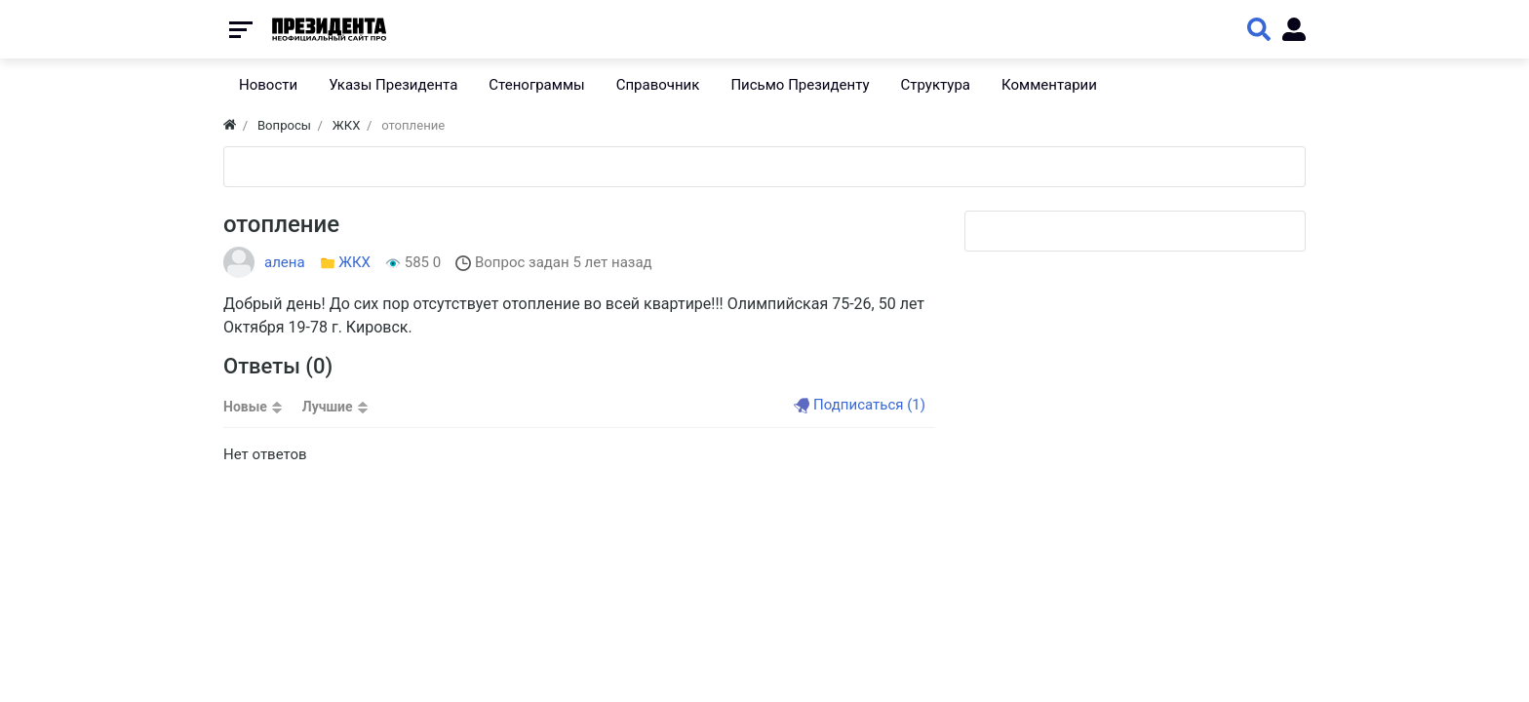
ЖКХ (354, 262)
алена (284, 262)
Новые (245, 406)
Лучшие (327, 406)
